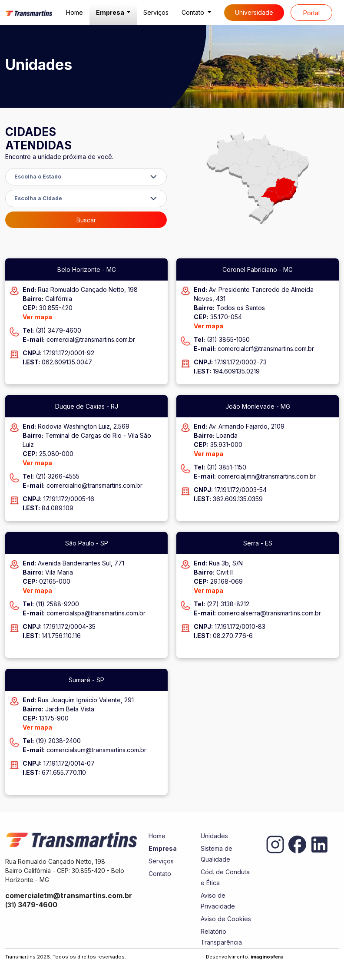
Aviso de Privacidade (218, 901)
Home (74, 12)
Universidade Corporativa (254, 15)
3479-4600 (31, 904)
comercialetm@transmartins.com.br (68, 895)
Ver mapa (37, 317)
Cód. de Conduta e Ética (225, 877)
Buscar (86, 220)
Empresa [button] (111, 12)
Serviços (156, 12)
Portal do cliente (311, 15)
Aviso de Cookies (226, 918)
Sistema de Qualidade (216, 854)
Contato (160, 873)
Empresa (163, 848)
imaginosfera (267, 957)
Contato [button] (194, 12)
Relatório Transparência (221, 937)
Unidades (214, 835)
